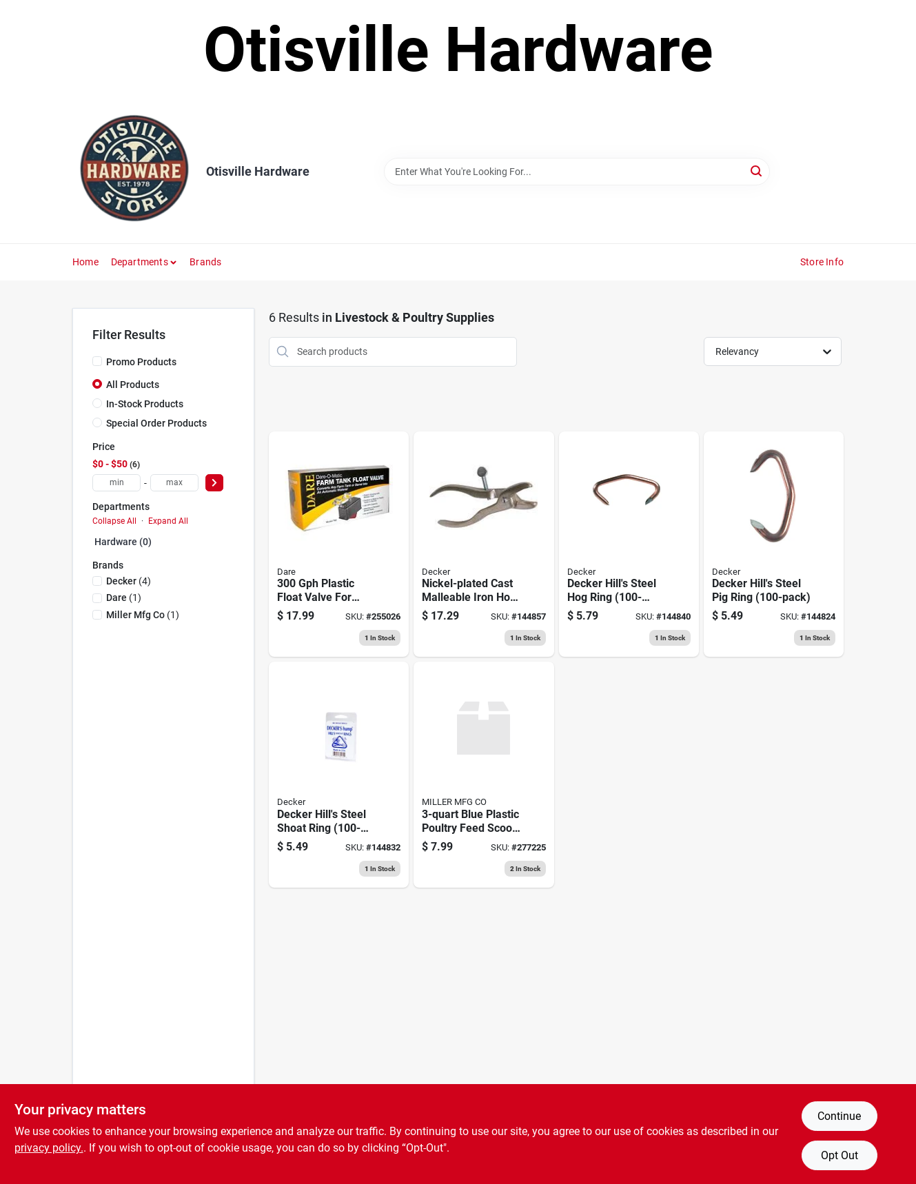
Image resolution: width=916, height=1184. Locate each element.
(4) (128, 580)
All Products (132, 384)
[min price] (116, 482)
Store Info (822, 261)
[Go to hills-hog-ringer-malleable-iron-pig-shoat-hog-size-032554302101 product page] (483, 544)
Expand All (168, 521)
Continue (839, 1116)
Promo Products (141, 361)
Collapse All (114, 521)
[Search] (757, 170)
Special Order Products (156, 423)
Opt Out (839, 1155)
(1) (123, 597)
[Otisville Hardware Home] (134, 172)
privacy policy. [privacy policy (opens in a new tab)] (48, 1147)
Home (85, 261)
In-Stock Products (144, 403)
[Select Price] (214, 482)
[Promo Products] (97, 361)
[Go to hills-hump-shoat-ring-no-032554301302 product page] (339, 775)
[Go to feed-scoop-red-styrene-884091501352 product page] (483, 775)
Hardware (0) (123, 541)
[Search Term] (577, 171)
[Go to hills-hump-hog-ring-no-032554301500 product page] (629, 544)
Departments (139, 261)
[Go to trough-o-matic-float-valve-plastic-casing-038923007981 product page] (339, 544)
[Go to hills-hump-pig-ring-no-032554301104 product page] (774, 544)
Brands (205, 261)
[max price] (174, 482)
